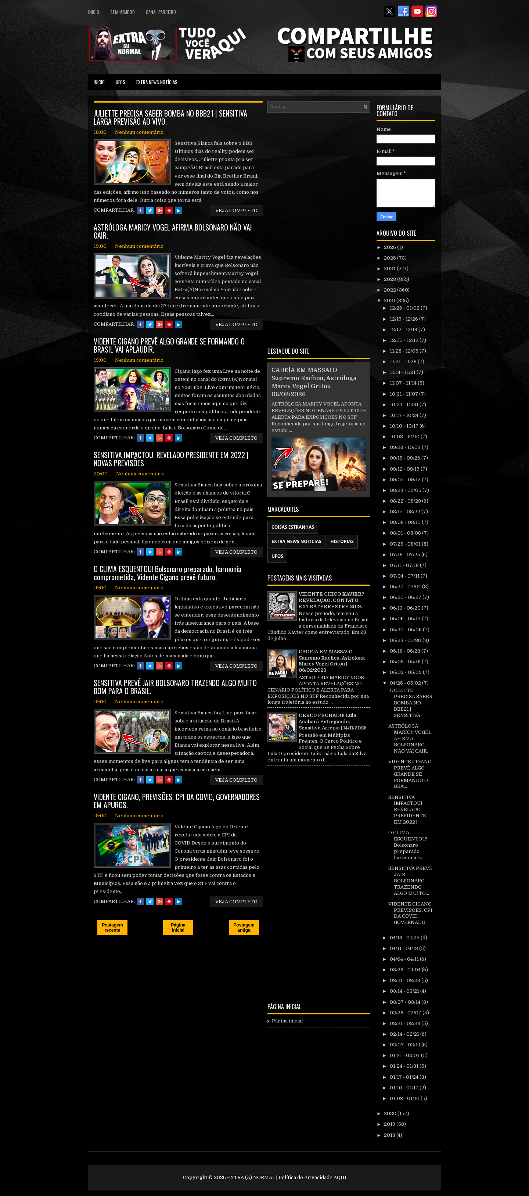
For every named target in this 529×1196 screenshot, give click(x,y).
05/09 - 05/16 (406, 661)
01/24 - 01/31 (405, 1066)
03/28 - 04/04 (406, 969)
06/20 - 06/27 (406, 597)
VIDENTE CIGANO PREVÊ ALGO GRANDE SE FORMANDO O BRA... (410, 774)
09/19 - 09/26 (405, 458)
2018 (390, 1135)
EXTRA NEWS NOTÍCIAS (156, 82)
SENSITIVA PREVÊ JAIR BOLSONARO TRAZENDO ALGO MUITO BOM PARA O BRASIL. (175, 687)
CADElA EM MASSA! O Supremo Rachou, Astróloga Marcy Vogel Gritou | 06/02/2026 (332, 661)
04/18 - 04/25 (405, 937)
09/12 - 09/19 (405, 469)
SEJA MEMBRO (122, 12)
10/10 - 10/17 (405, 426)
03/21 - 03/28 (405, 980)
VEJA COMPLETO (236, 210)
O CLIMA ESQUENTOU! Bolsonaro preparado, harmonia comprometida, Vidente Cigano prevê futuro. (167, 573)
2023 (390, 279)
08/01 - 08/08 (406, 533)
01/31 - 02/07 (405, 1055)
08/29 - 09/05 (406, 490)
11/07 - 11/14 (404, 383)
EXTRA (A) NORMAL (251, 1177)
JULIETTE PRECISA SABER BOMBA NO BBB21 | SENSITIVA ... (410, 703)
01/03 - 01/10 (405, 1098)
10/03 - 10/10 (405, 436)
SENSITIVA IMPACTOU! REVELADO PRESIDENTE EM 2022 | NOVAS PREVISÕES (171, 459)
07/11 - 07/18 (405, 565)
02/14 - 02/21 (405, 1034)
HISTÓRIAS (342, 541)
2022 (390, 290)
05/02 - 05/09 (406, 672)
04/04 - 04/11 (405, 959)
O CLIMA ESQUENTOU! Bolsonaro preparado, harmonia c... (407, 845)
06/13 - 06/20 (406, 608)
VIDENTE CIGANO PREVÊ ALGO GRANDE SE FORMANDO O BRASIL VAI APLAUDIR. (169, 345)
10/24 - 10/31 (405, 404)
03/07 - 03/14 (405, 1002)
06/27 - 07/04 (406, 586)
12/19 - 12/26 (404, 319)
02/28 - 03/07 (406, 1012)
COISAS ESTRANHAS (292, 527)
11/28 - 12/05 (405, 351)
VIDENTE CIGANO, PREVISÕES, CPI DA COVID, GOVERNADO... (410, 913)
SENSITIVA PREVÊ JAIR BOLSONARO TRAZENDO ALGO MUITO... (410, 880)
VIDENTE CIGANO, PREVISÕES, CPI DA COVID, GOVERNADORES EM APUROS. (177, 801)
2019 (390, 1124)
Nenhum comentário (139, 132)
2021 (390, 300)
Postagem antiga (243, 927)
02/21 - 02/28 (405, 1023)
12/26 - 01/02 (405, 308)
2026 (390, 247)
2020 (390, 1113)
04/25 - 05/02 (406, 683)
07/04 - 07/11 (405, 576)
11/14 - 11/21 (403, 372)
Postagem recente (112, 927)
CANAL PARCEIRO (161, 12)
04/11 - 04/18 (404, 948)
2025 (390, 258)
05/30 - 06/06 (406, 629)
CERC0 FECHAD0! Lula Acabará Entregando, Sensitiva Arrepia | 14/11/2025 (333, 722)
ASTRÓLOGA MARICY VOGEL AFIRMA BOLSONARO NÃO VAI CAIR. (173, 231)
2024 (390, 268)
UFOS (120, 82)
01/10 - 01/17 (405, 1087)
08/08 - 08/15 (406, 522)
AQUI (340, 1177)
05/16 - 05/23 (405, 651)
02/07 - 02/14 (405, 1044)
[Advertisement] (318, 228)
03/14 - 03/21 (405, 991)
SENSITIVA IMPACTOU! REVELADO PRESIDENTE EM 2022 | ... (407, 810)
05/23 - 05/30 (406, 640)
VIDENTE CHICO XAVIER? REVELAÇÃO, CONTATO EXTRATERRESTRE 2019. (331, 600)
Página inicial (178, 927)
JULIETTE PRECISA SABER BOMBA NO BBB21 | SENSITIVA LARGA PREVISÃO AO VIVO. (170, 117)
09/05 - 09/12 (406, 479)
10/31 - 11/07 (404, 394)
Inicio (93, 12)
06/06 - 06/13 (406, 618)
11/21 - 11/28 (404, 361)
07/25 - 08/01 (406, 544)
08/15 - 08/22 (405, 511)
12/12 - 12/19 (404, 329)
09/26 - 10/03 (406, 447)
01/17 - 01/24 (405, 1077)
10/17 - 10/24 (405, 415)
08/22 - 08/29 (406, 501)
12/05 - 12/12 (405, 340)
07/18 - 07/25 (405, 554)
